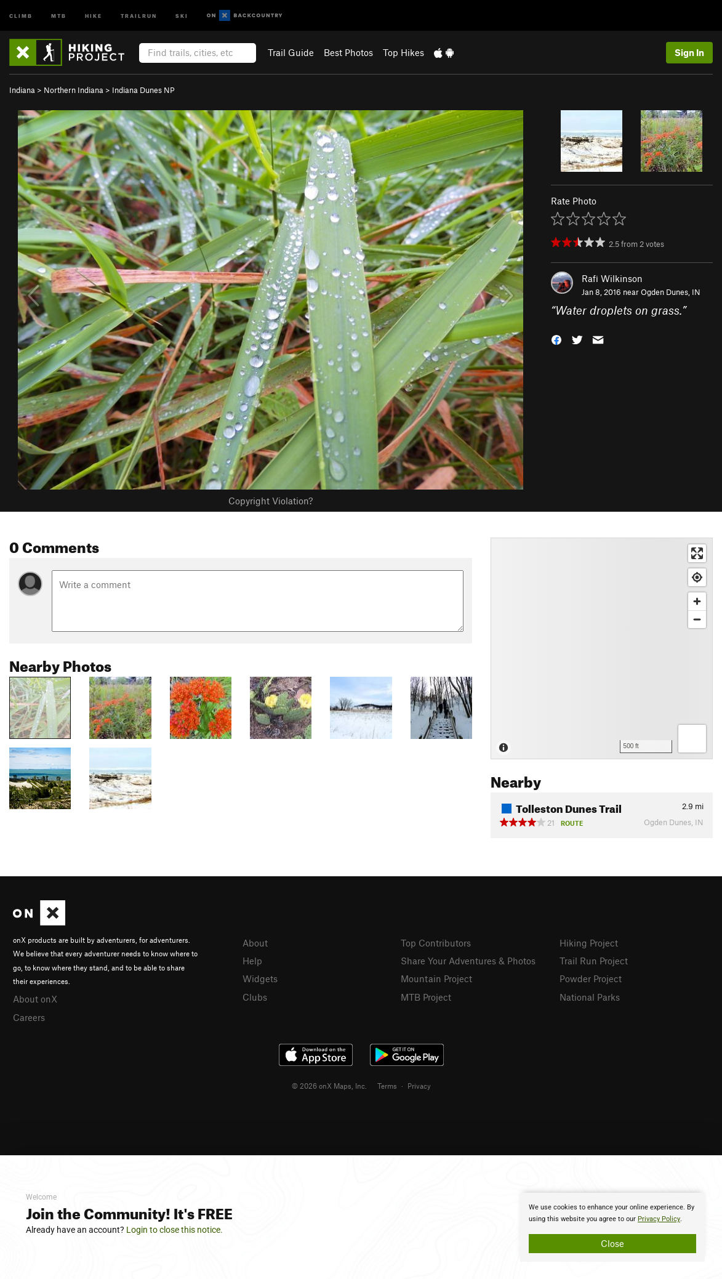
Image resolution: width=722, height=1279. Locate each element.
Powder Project (591, 978)
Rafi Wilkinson (612, 278)
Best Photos (348, 52)
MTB (58, 15)
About (255, 942)
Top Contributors (436, 942)
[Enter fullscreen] (697, 553)
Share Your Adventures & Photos (468, 960)
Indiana (22, 90)
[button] (556, 339)
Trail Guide (291, 52)
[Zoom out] (697, 619)
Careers (29, 1017)
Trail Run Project (594, 960)
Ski (181, 15)
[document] (612, 1227)
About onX (35, 998)
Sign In (689, 52)
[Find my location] (697, 577)
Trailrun (139, 15)
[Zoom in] (697, 601)
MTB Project (426, 997)
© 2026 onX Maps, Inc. (329, 1085)
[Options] (692, 738)
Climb (21, 15)
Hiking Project (589, 942)
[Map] (601, 648)
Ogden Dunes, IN (670, 292)
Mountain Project (436, 978)
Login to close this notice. (174, 1230)
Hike (93, 15)
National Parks (590, 997)
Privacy (419, 1085)
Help (252, 960)
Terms (387, 1085)
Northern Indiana (73, 90)
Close (612, 1243)
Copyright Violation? (270, 500)
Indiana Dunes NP (143, 90)
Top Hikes (403, 52)
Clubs (255, 997)
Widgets (260, 978)
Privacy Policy (659, 1219)
